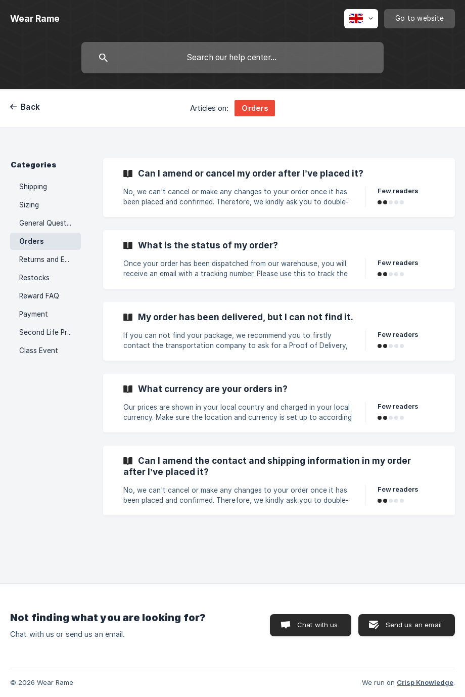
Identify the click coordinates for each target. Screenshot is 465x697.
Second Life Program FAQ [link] (50, 332)
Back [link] (30, 107)
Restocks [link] (34, 278)
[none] (35, 18)
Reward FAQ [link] (39, 296)
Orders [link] (31, 241)
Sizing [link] (29, 205)
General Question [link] (48, 223)
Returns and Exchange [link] (50, 259)
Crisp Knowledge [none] (425, 682)
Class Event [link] (38, 350)
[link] (279, 187)
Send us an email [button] (414, 625)
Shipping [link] (33, 187)
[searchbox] (232, 57)
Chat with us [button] (317, 625)
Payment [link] (33, 314)
